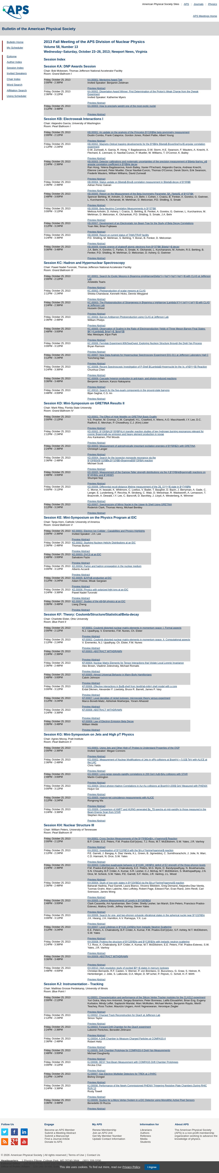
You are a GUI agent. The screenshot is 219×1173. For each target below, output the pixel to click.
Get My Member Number (107, 1135)
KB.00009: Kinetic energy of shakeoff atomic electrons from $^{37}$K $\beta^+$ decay (133, 246)
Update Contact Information (108, 1138)
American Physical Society (26, 1154)
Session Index (15, 67)
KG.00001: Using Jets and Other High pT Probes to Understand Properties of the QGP (133, 748)
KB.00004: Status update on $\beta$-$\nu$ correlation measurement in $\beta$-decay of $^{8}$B (138, 182)
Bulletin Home (15, 42)
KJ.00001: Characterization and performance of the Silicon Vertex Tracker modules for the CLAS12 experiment (146, 997)
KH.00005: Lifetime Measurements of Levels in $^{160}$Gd (119, 900)
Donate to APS (53, 1141)
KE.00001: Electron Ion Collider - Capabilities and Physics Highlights (108, 531)
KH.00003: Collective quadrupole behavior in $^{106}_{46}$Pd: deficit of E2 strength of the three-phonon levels (146, 865)
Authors (144, 1132)
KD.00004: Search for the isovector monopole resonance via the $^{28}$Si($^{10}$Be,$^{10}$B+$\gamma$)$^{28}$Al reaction (121, 459)
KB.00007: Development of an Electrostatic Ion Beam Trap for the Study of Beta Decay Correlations (140, 223)
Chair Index (14, 79)
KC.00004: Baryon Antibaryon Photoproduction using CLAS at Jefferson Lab (127, 317)
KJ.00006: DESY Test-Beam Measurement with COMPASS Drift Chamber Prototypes (132, 1062)
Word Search (14, 84)
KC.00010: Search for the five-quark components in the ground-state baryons (128, 390)
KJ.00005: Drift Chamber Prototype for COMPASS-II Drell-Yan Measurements (128, 1050)
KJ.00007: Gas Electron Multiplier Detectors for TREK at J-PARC (121, 1073)
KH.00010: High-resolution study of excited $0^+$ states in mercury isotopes (128, 968)
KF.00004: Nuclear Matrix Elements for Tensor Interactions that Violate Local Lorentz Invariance (133, 663)
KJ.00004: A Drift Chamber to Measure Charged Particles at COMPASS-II (126, 1038)
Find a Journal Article (57, 1138)
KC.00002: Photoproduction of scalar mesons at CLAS (116, 290)
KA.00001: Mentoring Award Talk (104, 79)
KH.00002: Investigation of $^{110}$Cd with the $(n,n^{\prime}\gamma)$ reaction (130, 850)
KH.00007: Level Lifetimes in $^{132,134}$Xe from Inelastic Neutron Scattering (129, 927)
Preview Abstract (96, 88)
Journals (198, 4)
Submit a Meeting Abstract (60, 1132)
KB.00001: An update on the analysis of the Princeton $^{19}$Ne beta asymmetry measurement (138, 132)
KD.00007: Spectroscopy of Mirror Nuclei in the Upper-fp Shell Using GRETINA (129, 504)
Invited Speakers (17, 73)
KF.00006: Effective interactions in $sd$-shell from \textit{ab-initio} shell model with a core (129, 686)
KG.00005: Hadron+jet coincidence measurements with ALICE (120, 797)
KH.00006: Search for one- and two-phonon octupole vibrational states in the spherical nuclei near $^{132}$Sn (146, 915)
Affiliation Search (17, 90)
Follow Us (7, 1124)
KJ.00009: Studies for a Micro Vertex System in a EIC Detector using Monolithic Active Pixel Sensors (141, 1100)
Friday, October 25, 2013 (57, 79)
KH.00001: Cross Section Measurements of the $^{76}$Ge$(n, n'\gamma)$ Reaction (132, 838)
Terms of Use (76, 1154)
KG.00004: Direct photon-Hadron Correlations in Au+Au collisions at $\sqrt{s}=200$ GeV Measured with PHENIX (147, 786)
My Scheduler (15, 47)
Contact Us (93, 1154)
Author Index (14, 62)
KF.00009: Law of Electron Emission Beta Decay (108, 721)
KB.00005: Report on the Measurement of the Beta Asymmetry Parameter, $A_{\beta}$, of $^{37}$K (140, 193)
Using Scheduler (16, 96)
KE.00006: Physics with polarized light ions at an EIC (100, 589)
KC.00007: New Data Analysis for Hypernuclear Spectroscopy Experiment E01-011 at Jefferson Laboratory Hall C (147, 355)
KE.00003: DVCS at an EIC (86, 554)
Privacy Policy (131, 1167)
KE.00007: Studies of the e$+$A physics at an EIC (98, 601)
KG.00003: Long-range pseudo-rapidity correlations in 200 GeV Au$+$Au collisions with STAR (137, 774)
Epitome (12, 56)
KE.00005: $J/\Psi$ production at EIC (91, 578)
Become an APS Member (60, 1129)
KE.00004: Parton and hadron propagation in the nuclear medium (106, 566)
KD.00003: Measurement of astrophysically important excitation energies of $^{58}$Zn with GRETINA (141, 446)
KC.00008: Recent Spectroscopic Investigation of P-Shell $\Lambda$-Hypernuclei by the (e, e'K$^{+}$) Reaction (147, 366)
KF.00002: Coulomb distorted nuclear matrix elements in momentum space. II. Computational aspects (136, 639)
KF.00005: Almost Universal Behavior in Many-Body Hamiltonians (117, 674)
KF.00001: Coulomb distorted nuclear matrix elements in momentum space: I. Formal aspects (131, 628)
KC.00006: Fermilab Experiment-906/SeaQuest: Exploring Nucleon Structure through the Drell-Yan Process (144, 343)
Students (145, 1141)
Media (144, 1138)
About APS (182, 1124)
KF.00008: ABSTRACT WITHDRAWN (102, 709)
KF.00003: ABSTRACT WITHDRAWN (102, 651)
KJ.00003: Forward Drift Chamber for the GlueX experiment (119, 1027)
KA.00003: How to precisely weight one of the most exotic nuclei (121, 106)
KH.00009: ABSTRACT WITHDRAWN (107, 956)
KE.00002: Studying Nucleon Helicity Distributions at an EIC (104, 542)
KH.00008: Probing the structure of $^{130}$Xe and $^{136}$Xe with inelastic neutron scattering (138, 941)
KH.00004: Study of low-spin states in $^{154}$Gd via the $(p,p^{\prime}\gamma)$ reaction (135, 882)
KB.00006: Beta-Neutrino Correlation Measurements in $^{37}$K (121, 208)
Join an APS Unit (102, 1132)
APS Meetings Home (205, 16)
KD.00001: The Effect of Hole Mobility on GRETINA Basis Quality (122, 416)
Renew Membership (104, 1129)
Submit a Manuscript (57, 1135)
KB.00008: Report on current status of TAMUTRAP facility (118, 235)
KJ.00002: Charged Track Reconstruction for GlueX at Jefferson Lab (123, 1015)
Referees (145, 1135)
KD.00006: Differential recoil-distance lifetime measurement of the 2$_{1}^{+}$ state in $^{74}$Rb (139, 486)
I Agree (152, 1167)
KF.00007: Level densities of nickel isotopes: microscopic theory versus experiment (126, 698)
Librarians (146, 1129)
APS (186, 4)
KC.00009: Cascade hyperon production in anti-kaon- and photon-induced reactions (131, 378)
